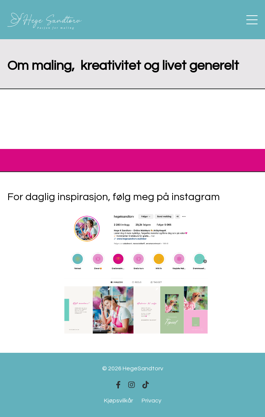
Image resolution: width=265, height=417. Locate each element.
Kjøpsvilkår (118, 401)
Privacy (151, 401)
